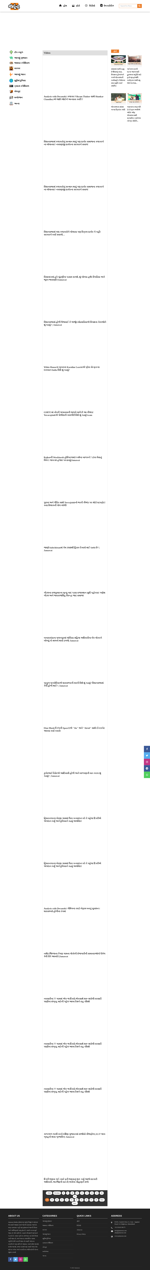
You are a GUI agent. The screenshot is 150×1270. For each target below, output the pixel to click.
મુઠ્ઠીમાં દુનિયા (47, 1238)
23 (71, 1200)
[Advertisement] (75, 30)
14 (92, 1193)
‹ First (49, 1193)
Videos (47, 53)
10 (72, 1193)
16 (101, 1193)
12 (82, 1193)
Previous (57, 1193)
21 (62, 1200)
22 (67, 1200)
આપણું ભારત (47, 1234)
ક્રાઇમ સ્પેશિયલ (48, 1243)
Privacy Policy (81, 1234)
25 (81, 1200)
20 (57, 1200)
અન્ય (44, 1256)
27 (91, 1200)
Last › (75, 1203)
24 (76, 1200)
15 (97, 1193)
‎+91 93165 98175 (120, 1227)
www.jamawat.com (120, 1236)
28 (96, 1200)
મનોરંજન (46, 1251)
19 (52, 1200)
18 (47, 1200)
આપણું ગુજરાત (47, 1221)
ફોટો (78, 1221)
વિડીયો (79, 1225)
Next (102, 1200)
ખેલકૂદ (45, 1247)
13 (87, 1193)
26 (86, 1200)
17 (75, 1196)
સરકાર (45, 1230)
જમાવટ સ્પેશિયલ (48, 1225)
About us (79, 1230)
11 (77, 1193)
